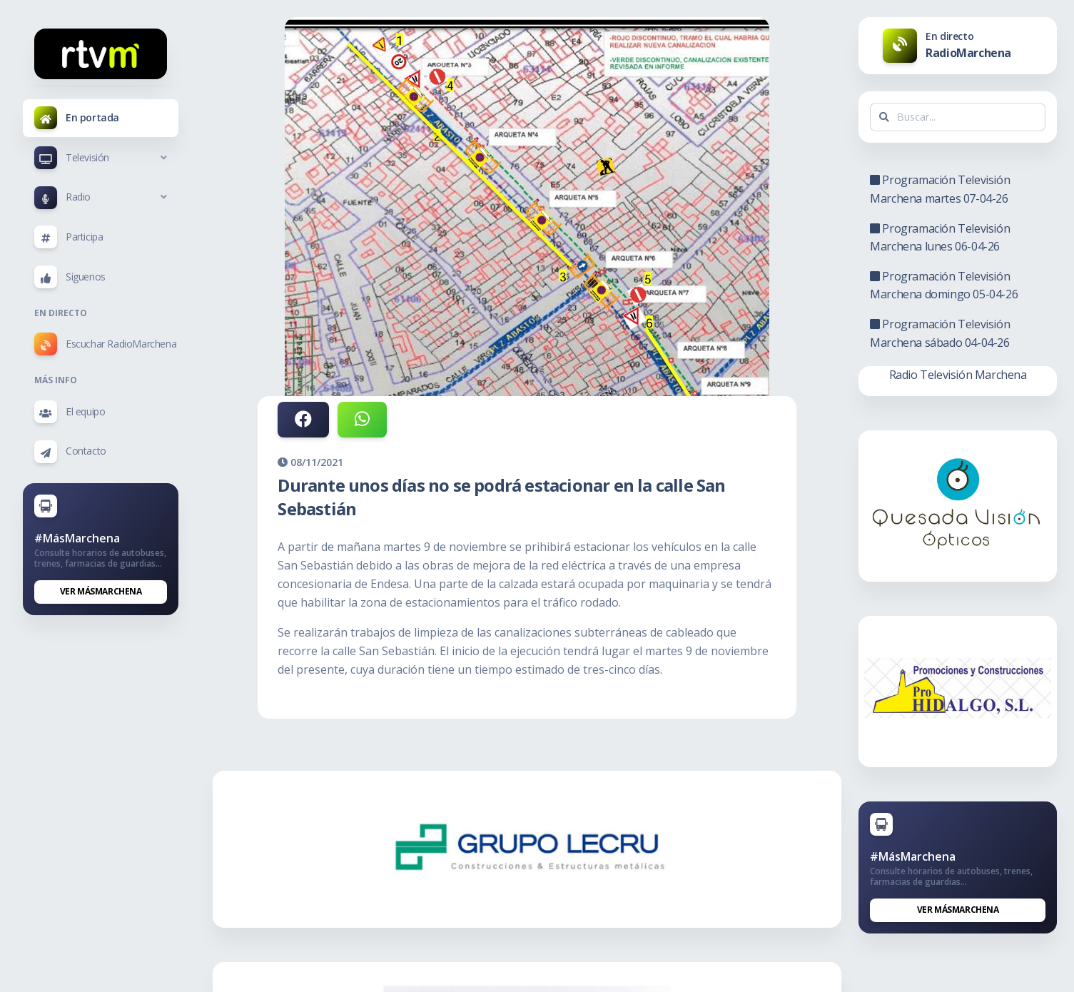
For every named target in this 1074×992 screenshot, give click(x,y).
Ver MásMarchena (101, 591)
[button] (100, 157)
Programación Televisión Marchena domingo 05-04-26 (944, 285)
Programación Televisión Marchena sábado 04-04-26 (940, 333)
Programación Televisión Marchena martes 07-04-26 (940, 189)
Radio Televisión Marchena (958, 375)
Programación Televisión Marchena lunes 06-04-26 (940, 238)
